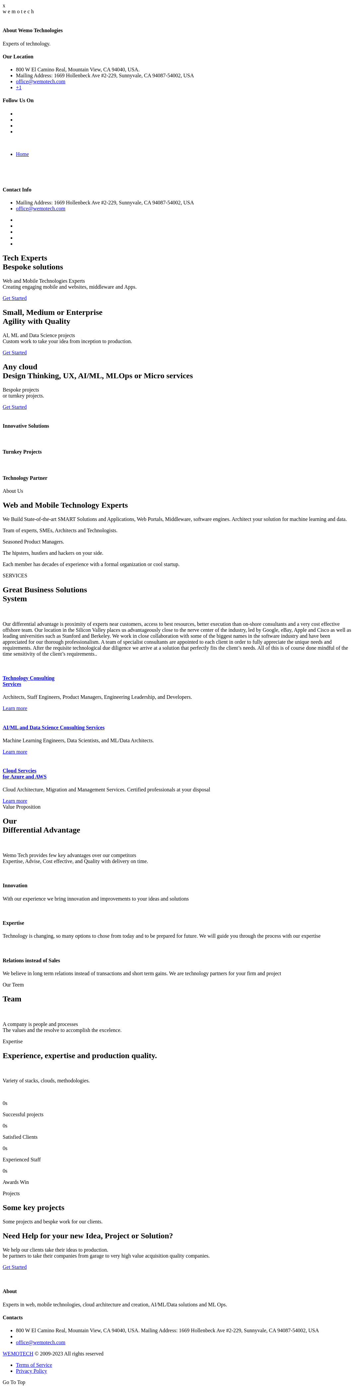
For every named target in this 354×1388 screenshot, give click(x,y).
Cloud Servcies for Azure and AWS (24, 773)
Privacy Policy (31, 1371)
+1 (19, 87)
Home (22, 154)
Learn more (15, 708)
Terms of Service (34, 1365)
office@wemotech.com (40, 81)
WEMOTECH (18, 1353)
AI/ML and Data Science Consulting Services (54, 727)
